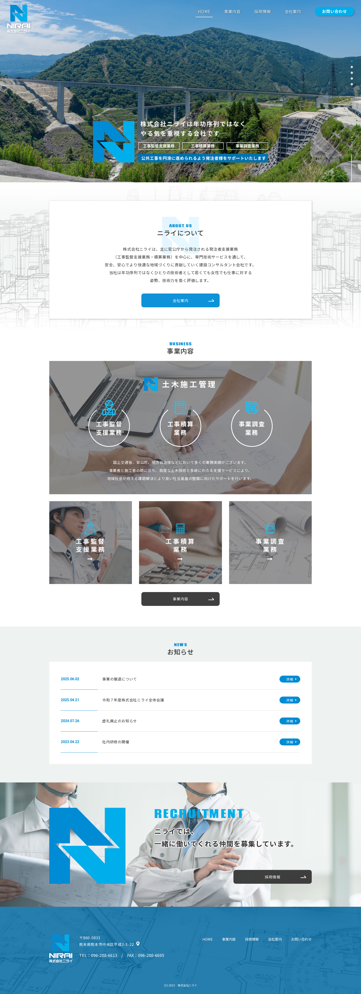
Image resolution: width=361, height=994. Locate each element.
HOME (204, 11)
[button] (352, 61)
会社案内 (293, 11)
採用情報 (262, 11)
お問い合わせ (334, 11)
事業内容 (232, 11)
